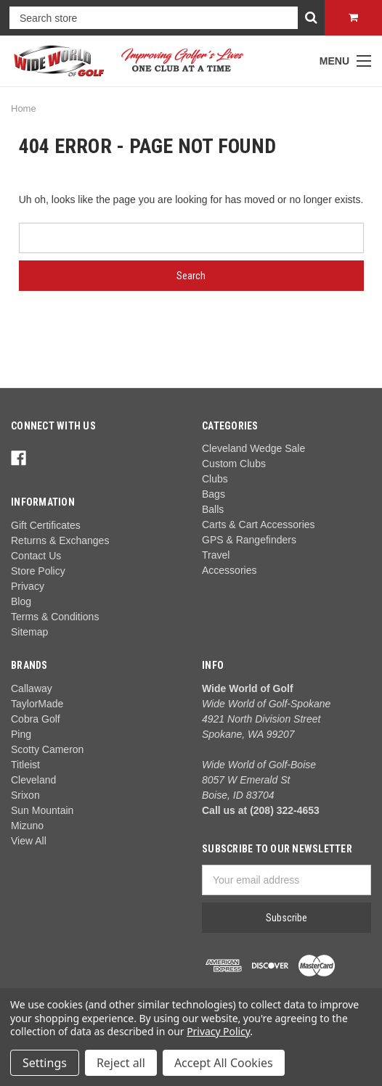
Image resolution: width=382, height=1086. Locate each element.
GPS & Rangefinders (249, 540)
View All (28, 841)
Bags (213, 494)
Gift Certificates (46, 525)
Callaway (31, 688)
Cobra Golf (35, 719)
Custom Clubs (234, 463)
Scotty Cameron (47, 749)
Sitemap (29, 632)
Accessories (229, 570)
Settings (45, 1063)
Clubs (215, 479)
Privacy (27, 586)
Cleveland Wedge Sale (253, 448)
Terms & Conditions (55, 616)
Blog (21, 601)
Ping (21, 734)
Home (23, 108)
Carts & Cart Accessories (258, 524)
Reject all (121, 1063)
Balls (213, 509)
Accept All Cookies (223, 1063)
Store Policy (38, 571)
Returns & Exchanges (60, 540)
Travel (215, 555)
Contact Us (36, 555)
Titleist (25, 764)
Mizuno (27, 825)
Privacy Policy (218, 1031)
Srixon (25, 795)
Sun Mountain (42, 810)
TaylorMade (37, 703)
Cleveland (33, 780)
